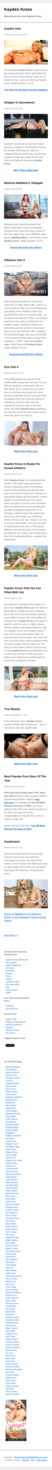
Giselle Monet (11, 1364)
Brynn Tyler (10, 1358)
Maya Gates (11, 1108)
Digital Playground (13, 965)
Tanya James (11, 1391)
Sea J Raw (10, 1336)
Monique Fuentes (13, 1078)
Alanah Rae (11, 1325)
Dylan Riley (10, 1312)
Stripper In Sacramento (19, 102)
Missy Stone (11, 1224)
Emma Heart (11, 1254)
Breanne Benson (13, 1347)
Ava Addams (11, 1122)
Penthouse (10, 971)
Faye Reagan (11, 1111)
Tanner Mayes (12, 1188)
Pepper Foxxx (11, 1334)
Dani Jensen (11, 1086)
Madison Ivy (11, 1281)
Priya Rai (9, 1268)
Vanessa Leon (12, 1171)
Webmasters (41, 1460)
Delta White (11, 1257)
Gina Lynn (10, 1284)
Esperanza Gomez (14, 1276)
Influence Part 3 (14, 260)
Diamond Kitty (12, 1246)
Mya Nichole (11, 1105)
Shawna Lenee (12, 1303)
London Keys (11, 1075)
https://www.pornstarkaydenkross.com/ (30, 1457)
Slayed (9, 979)
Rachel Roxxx (11, 1100)
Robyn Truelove (12, 1342)
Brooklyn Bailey (12, 1125)
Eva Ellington (11, 1070)
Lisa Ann (9, 1081)
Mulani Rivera (11, 1229)
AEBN (8, 993)
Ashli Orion (10, 1361)
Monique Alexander (14, 1369)
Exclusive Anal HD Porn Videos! (26, 354)
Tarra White (11, 1331)
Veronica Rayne (12, 1218)
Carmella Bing (12, 1185)
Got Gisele (10, 1309)
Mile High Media (12, 984)
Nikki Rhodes (11, 1270)
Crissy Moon (11, 1141)
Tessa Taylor (11, 1287)
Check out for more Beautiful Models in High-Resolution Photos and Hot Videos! (25, 917)
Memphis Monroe (13, 1114)
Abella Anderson (13, 1072)
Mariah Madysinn (13, 1067)
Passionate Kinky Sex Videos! (26, 247)
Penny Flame (11, 1163)
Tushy (8, 976)
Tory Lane (10, 1235)
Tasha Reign (11, 1265)
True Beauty (12, 709)
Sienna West (11, 1094)
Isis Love (9, 1353)
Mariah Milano (12, 1240)
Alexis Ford (10, 1356)
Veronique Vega (12, 1147)
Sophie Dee (11, 1202)
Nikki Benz (10, 1262)
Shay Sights (11, 1116)
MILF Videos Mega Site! (26, 170)
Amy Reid (10, 1372)
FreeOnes (10, 1006)
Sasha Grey (11, 1166)
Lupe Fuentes (11, 1180)
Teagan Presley (12, 1237)
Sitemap (25, 1460)
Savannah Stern (12, 1320)
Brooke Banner (12, 1193)
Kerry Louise (11, 1232)
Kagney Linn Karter (14, 1160)
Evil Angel (10, 968)
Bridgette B (10, 1133)
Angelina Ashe (12, 1207)
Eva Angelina (11, 1213)
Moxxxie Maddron (13, 1292)
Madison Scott (12, 1144)
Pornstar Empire (13, 982)
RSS (33, 1460)
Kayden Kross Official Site (17, 960)
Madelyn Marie (12, 1323)
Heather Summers (13, 1136)
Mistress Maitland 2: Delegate (23, 182)
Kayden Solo (12, 28)
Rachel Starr (11, 1306)
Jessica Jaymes (12, 1345)
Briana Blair (11, 1243)
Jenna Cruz (11, 1158)
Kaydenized (12, 841)
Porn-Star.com (12, 1009)
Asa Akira (10, 1314)
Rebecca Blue (12, 1092)
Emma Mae (11, 1089)
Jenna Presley (12, 1290)
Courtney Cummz (13, 1251)
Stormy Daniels (12, 1386)
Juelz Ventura (11, 1119)
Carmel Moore (12, 1169)
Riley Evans (11, 1196)
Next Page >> (11, 935)
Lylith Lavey (11, 1273)
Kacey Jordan (11, 1279)
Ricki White (10, 1199)
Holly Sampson (12, 1298)
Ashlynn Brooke (12, 1394)
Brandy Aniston (12, 1127)
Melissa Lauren (12, 1317)
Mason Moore (11, 1328)
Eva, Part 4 (11, 366)
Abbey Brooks (12, 1339)
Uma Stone (10, 1221)
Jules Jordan (11, 962)
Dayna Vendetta (12, 1204)
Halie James (11, 1149)
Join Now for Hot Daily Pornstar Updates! (26, 90)
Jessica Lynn (11, 1295)
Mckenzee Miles (12, 1367)
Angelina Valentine (14, 1097)
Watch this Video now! (26, 451)
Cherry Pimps (11, 990)
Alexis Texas (11, 1215)
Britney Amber (12, 1130)
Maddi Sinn (10, 1103)
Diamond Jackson (13, 1174)
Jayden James (12, 1248)
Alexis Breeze (11, 1259)
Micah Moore (11, 1350)
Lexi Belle (10, 1138)
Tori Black (10, 1389)
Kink (7, 987)
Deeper (9, 973)
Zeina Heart (11, 1383)
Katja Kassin (11, 1177)
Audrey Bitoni (11, 1191)
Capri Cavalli (11, 1155)
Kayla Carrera (11, 1226)
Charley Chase (12, 1210)
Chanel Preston (12, 1375)
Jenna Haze (11, 1380)
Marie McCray (12, 1182)
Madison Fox (11, 1378)
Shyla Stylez (11, 1301)
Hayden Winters (12, 1083)
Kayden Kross (18, 9)
